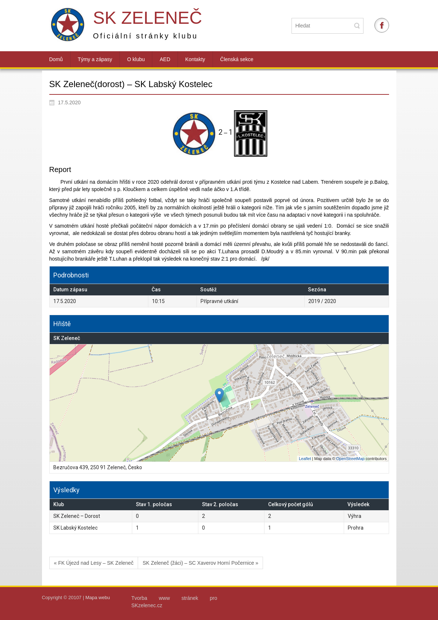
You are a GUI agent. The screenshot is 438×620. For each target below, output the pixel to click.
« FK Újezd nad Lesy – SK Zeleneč (94, 563)
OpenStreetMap (350, 458)
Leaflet (305, 458)
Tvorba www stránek (171, 598)
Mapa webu (97, 597)
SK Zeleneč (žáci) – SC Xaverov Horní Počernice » (200, 563)
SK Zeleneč (147, 17)
